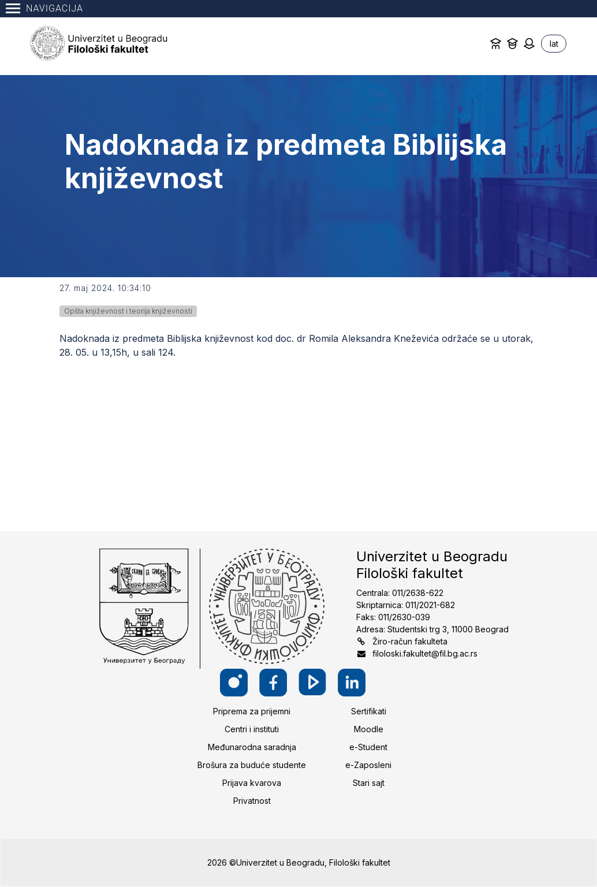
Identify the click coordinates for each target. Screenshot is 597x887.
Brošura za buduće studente (251, 765)
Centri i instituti (252, 729)
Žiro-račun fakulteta (409, 641)
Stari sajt (369, 783)
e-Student (368, 747)
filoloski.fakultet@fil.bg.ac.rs (424, 653)
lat (554, 44)
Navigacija (44, 8)
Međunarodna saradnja (252, 747)
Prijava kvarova (251, 783)
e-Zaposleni (368, 765)
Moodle (368, 729)
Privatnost (252, 801)
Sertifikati (368, 711)
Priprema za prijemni (251, 711)
